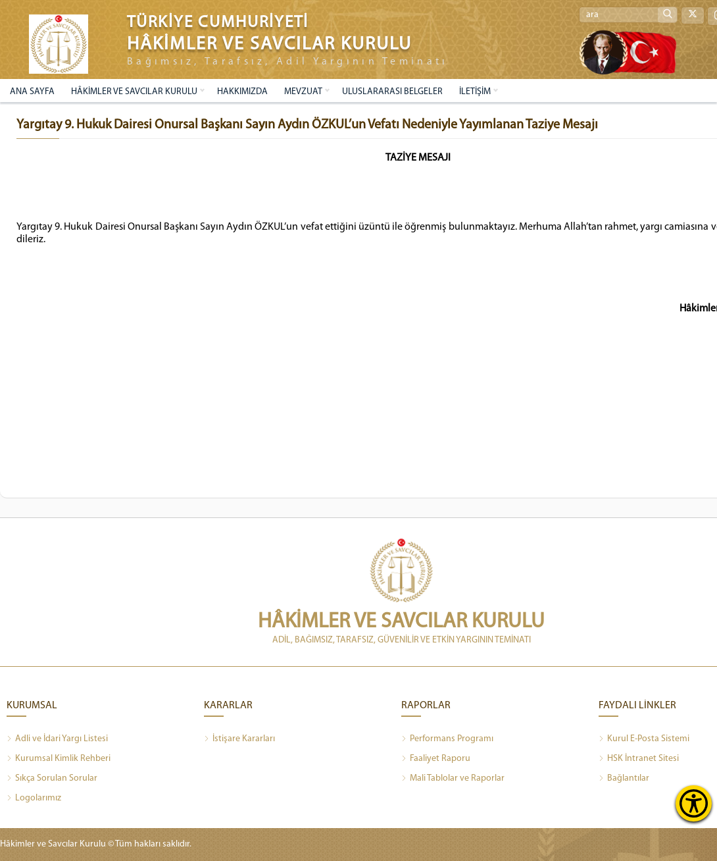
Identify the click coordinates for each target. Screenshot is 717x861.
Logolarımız (34, 798)
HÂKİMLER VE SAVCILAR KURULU (134, 92)
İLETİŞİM (475, 92)
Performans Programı (447, 739)
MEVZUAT (303, 92)
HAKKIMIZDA (242, 92)
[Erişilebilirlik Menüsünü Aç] (694, 803)
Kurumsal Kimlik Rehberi (59, 759)
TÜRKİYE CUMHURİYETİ (218, 22)
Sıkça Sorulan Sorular (52, 779)
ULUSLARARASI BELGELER (392, 92)
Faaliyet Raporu (435, 759)
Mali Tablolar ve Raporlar (453, 779)
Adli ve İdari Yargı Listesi (57, 739)
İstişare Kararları (239, 739)
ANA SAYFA (32, 92)
